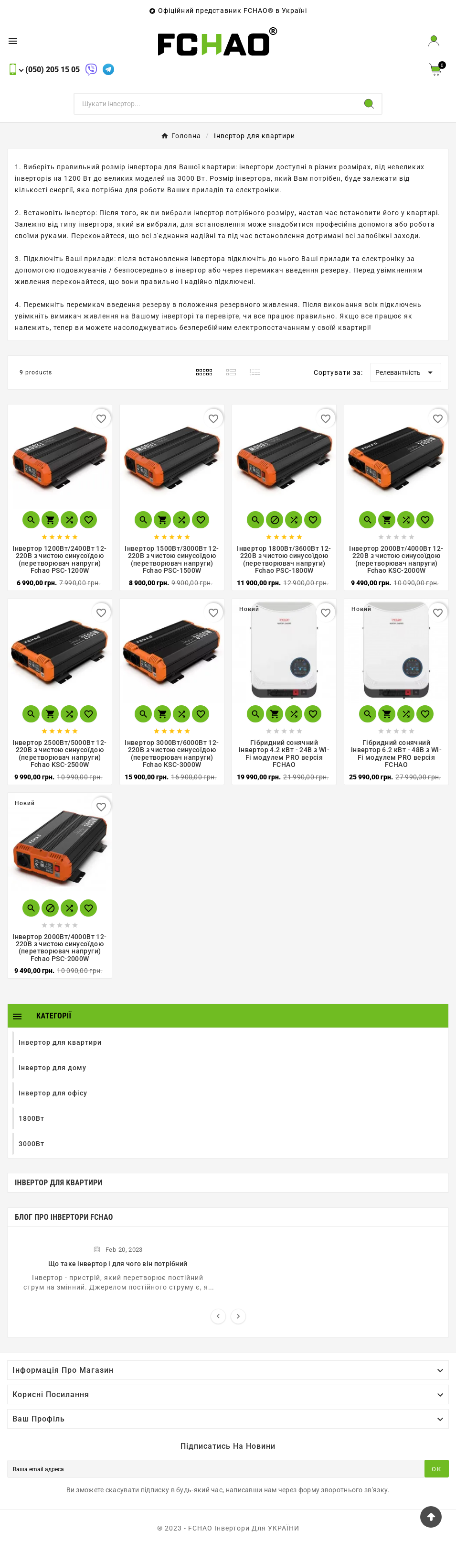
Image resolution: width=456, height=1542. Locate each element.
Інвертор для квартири (59, 1182)
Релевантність (405, 372)
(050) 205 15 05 (52, 69)
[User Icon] (433, 40)
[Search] (369, 103)
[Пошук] (215, 104)
